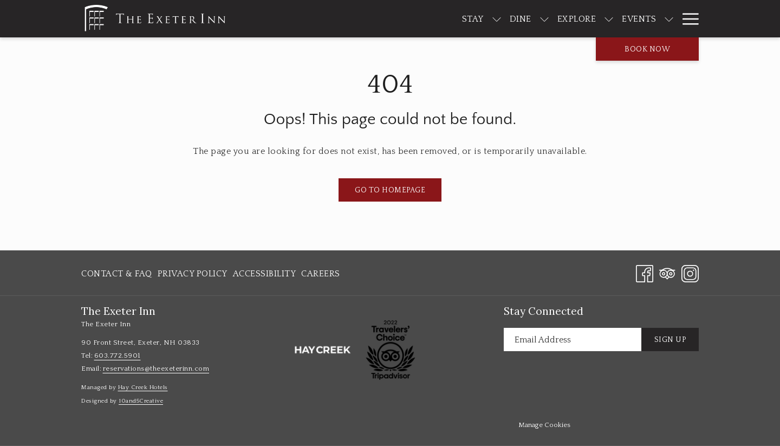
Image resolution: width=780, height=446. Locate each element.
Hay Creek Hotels (143, 387)
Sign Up (670, 339)
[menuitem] (118, 274)
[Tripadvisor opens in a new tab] (667, 272)
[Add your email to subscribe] (572, 339)
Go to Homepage (390, 190)
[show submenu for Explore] (576, 18)
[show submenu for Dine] (511, 18)
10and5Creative (141, 401)
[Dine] (488, 18)
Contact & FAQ (116, 274)
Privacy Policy (192, 274)
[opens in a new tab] (322, 349)
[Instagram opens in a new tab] (690, 272)
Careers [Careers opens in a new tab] (320, 276)
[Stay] (440, 18)
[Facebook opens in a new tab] (644, 272)
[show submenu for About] (693, 18)
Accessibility (264, 274)
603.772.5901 (117, 355)
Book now (647, 49)
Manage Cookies (544, 425)
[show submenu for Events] (637, 18)
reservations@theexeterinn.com (156, 368)
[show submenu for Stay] (464, 18)
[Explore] (544, 18)
